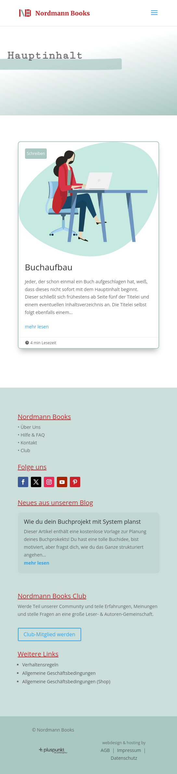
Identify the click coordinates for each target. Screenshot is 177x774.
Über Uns (30, 427)
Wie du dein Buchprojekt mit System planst (82, 521)
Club (25, 450)
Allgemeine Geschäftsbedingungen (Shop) (66, 681)
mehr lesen (37, 326)
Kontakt (28, 443)
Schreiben (36, 153)
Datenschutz (124, 758)
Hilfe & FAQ (32, 435)
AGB (106, 750)
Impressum (129, 750)
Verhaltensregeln (40, 665)
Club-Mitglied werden (49, 634)
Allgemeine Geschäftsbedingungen (59, 673)
